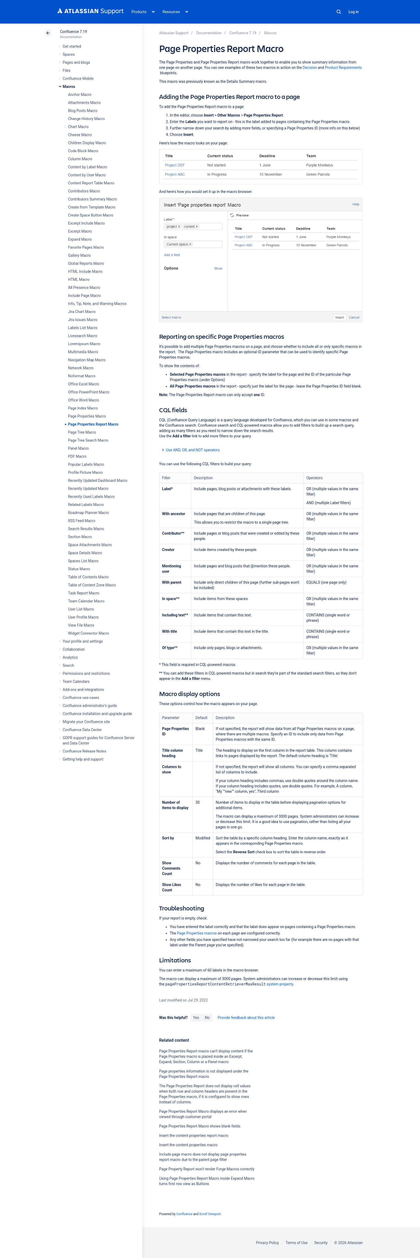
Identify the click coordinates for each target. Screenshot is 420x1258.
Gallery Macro (79, 255)
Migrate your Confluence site (86, 722)
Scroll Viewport (210, 1214)
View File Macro (81, 625)
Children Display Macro (87, 143)
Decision (310, 67)
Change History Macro (86, 119)
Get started (72, 46)
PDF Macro (77, 456)
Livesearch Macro (82, 336)
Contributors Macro (84, 191)
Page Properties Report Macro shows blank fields (200, 1126)
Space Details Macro (85, 553)
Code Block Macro (83, 151)
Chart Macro (78, 127)
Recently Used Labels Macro (91, 496)
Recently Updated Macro (88, 488)
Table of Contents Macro (88, 577)
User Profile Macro (83, 617)
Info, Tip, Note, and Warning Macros (97, 304)
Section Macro (80, 537)
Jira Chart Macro (82, 312)
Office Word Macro (83, 400)
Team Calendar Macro (86, 601)
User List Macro (81, 609)
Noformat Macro (81, 376)
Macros (69, 86)
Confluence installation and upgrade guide (97, 714)
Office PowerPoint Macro (88, 392)
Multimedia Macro (83, 352)
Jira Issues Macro (82, 320)
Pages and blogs (76, 62)
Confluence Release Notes (84, 751)
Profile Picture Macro (85, 472)
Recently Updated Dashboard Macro (97, 480)
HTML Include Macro (85, 271)
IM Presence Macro (84, 287)
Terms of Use (297, 1243)
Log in (353, 12)
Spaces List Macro (83, 561)
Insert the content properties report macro (193, 1135)
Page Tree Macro (82, 432)
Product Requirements (343, 67)
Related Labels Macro (86, 505)
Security (321, 1243)
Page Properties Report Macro (93, 424)
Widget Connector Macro (88, 633)
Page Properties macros (197, 933)
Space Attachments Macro (90, 545)
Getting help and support (83, 759)
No (207, 1017)
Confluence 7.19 (73, 31)
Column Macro (80, 159)
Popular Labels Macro (86, 464)
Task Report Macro (83, 593)
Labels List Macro (82, 328)
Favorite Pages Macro (86, 247)
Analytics (70, 657)
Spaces (69, 54)
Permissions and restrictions (86, 673)
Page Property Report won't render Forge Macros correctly (206, 1169)
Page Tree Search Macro (88, 440)
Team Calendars (76, 681)
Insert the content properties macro (188, 1145)
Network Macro (80, 368)
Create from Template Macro (91, 207)
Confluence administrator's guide (90, 706)
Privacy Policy (267, 1243)
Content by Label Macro (87, 167)
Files (66, 70)
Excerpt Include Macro (86, 223)
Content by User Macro (87, 175)
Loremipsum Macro (84, 344)
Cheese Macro (80, 135)
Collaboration (74, 649)
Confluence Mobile (78, 78)
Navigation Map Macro (87, 360)
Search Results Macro (86, 529)
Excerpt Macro (80, 231)
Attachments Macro (84, 103)
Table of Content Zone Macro (92, 585)
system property (280, 984)
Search (339, 12)
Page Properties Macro (87, 416)
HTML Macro (78, 279)
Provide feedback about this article (246, 1017)
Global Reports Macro (86, 263)
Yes (196, 1017)
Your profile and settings (83, 641)
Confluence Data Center (82, 730)
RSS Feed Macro (81, 521)
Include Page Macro (84, 295)
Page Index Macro (83, 408)
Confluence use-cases (81, 697)
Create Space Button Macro (90, 215)
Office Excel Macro (83, 384)
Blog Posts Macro (82, 111)
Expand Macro (80, 239)
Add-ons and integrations (83, 689)
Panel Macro (78, 448)
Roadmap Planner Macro (88, 513)
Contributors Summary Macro (92, 199)
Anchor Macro (79, 94)
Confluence (184, 1214)
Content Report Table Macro (91, 183)
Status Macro (79, 569)
